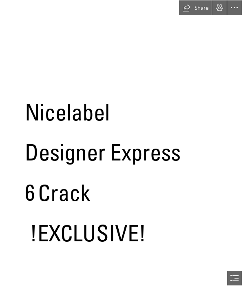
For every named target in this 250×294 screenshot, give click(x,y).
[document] (125, 147)
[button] (195, 7)
